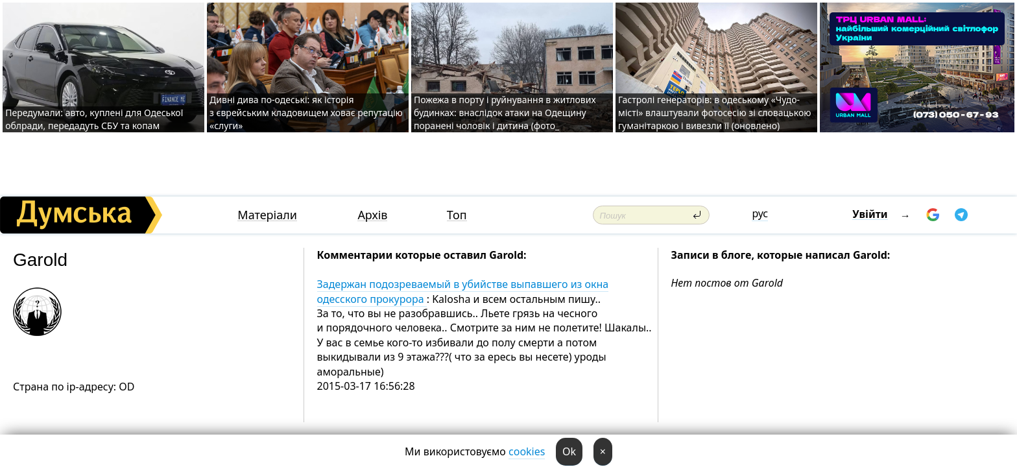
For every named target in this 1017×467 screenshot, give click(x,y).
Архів (372, 215)
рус (760, 213)
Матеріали (267, 215)
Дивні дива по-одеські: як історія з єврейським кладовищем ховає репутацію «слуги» (306, 112)
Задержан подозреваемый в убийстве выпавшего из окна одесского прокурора (463, 291)
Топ (457, 215)
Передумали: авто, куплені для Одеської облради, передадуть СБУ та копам (94, 119)
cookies (526, 451)
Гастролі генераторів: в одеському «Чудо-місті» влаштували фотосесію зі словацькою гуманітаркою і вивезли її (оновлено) (714, 112)
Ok (569, 451)
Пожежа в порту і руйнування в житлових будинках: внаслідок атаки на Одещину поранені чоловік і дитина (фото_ (505, 112)
